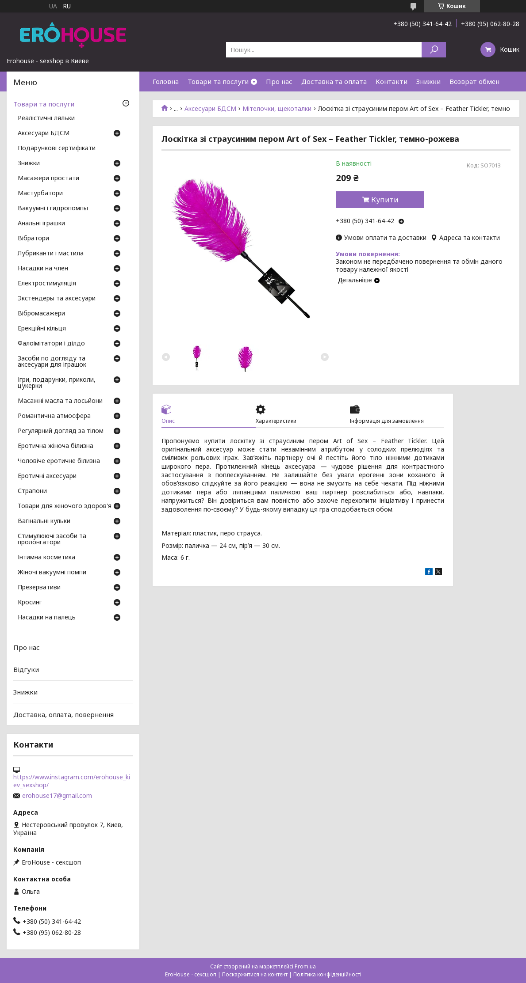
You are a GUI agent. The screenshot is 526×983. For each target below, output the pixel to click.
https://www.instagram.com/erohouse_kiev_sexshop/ (71, 781)
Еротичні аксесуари (47, 476)
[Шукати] (434, 49)
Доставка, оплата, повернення (63, 714)
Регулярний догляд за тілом (61, 431)
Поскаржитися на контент (255, 974)
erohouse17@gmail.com (57, 796)
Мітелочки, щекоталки (276, 109)
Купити (385, 200)
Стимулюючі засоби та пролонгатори (52, 539)
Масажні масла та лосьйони (60, 401)
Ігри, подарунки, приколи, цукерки (57, 383)
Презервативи (39, 587)
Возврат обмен (474, 81)
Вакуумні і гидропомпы (53, 208)
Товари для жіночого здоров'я (64, 506)
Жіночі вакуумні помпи (52, 572)
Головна (166, 81)
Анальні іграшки (41, 223)
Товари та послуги (218, 81)
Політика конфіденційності (327, 974)
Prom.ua (305, 966)
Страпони (32, 491)
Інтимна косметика (46, 557)
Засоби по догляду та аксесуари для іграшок (52, 361)
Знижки (428, 81)
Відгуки (26, 669)
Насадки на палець (47, 617)
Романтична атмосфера (54, 416)
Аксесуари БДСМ (210, 109)
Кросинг (30, 602)
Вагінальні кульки (44, 521)
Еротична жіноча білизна (55, 446)
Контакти (391, 81)
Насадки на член (43, 268)
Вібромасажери (41, 313)
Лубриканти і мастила (51, 253)
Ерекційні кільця (42, 328)
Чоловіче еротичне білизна (59, 461)
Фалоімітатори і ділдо (51, 343)
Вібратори (33, 238)
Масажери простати (48, 178)
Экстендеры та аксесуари (57, 298)
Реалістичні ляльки (46, 118)
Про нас (279, 81)
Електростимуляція (47, 283)
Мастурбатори (40, 193)
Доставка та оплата (334, 81)
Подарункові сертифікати (57, 148)
